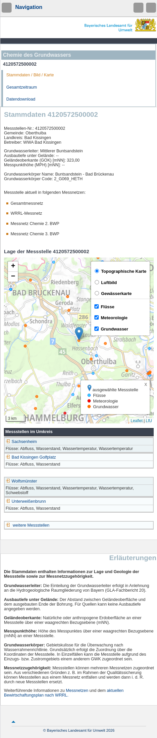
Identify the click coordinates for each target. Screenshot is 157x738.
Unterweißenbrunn (26, 501)
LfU (149, 420)
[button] (79, 333)
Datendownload (20, 99)
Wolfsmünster (21, 481)
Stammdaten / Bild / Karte (30, 75)
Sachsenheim (21, 441)
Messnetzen (77, 690)
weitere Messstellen (31, 525)
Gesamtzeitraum (21, 87)
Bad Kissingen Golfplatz (31, 457)
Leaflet (136, 420)
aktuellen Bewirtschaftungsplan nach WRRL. (64, 693)
